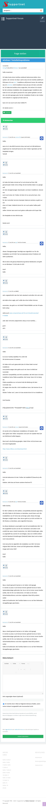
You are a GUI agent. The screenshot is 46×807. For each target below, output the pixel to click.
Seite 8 (9, 770)
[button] (7, 663)
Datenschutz (39, 765)
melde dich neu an (19, 729)
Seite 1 (9, 760)
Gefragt (4, 68)
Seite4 (5, 765)
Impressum (38, 757)
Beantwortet (5, 137)
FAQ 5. (28, 408)
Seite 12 (5, 778)
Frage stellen (20, 53)
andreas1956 (18, 137)
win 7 (15, 82)
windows (10, 85)
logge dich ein (8, 729)
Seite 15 (5, 783)
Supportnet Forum (14, 18)
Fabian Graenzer (29, 801)
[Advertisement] (23, 34)
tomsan (17, 427)
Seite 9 (5, 772)
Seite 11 (6, 775)
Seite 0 (5, 760)
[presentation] (16, 724)
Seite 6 (6, 767)
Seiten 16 (5, 785)
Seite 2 (5, 762)
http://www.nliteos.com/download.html (15, 449)
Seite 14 (6, 780)
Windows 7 (16, 68)
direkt (4, 788)
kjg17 (16, 242)
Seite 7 (5, 770)
